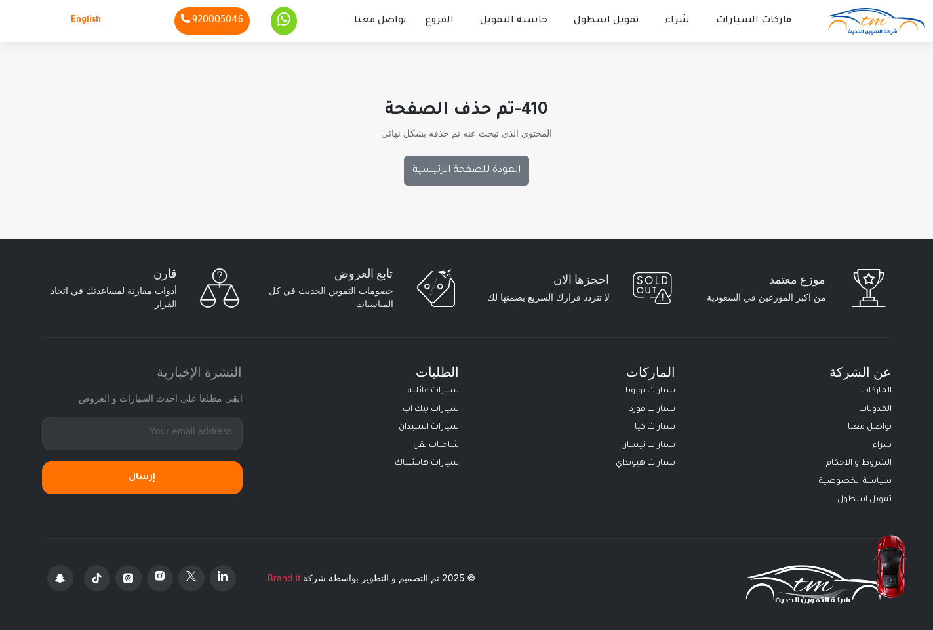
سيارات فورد (652, 409)
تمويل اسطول (606, 21)
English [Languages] (86, 20)
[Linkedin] (223, 578)
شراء (677, 21)
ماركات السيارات (753, 21)
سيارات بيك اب (431, 409)
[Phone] (212, 21)
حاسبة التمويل (513, 21)
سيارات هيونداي (645, 463)
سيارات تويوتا (650, 391)
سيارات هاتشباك (427, 463)
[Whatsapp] (284, 21)
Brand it (284, 577)
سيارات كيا (655, 427)
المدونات (875, 409)
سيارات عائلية (433, 391)
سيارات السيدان (429, 427)
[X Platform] (191, 578)
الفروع (440, 21)
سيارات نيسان (648, 445)
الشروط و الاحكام (859, 463)
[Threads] (128, 578)
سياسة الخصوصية (855, 481)
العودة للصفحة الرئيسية (466, 170)
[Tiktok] (97, 578)
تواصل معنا (380, 21)
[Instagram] (160, 578)
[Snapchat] (60, 578)
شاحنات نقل (436, 445)
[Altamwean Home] (876, 21)
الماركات (876, 391)
